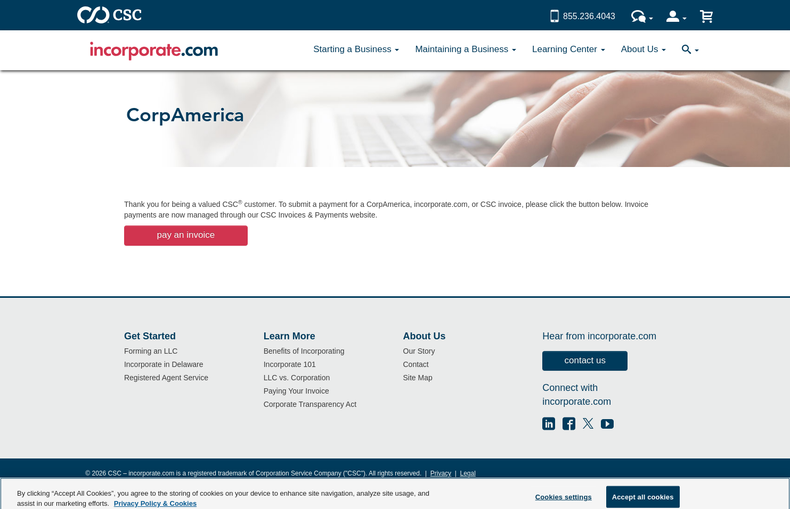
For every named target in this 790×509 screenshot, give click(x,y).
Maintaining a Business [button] (465, 49)
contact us (585, 360)
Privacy (440, 473)
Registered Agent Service (166, 377)
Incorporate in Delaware (163, 364)
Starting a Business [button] (356, 49)
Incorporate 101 (290, 364)
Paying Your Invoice (296, 391)
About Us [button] (643, 49)
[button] (690, 50)
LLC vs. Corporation (297, 377)
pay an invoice (186, 235)
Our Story (419, 351)
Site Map (418, 377)
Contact (416, 364)
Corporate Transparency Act (310, 404)
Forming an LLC (150, 351)
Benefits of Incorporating (304, 351)
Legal (468, 473)
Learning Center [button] (568, 49)
